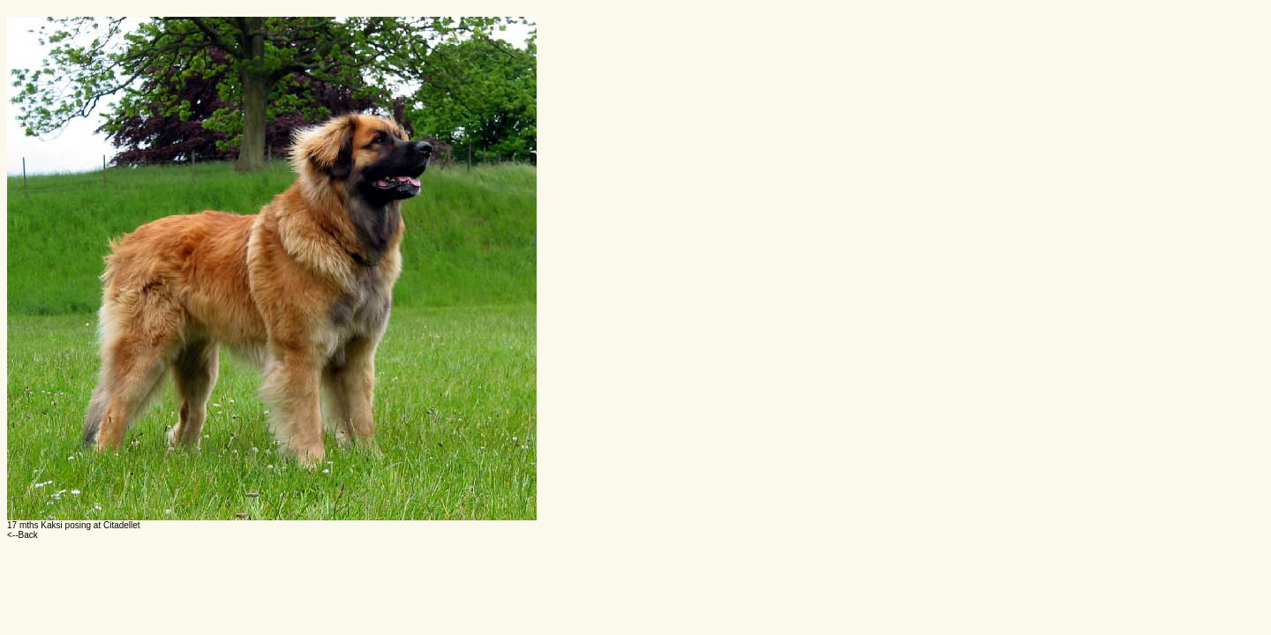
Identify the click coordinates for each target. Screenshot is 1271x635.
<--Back (22, 535)
